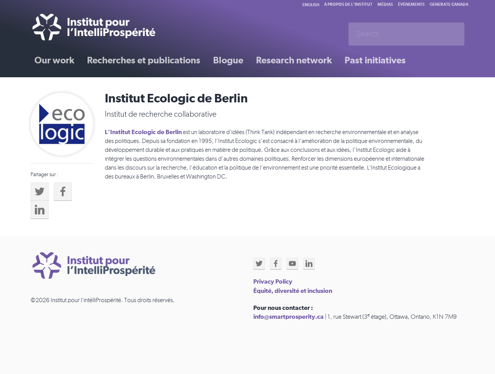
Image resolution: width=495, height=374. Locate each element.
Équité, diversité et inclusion (292, 291)
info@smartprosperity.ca (288, 317)
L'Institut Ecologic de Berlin (143, 132)
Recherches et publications (143, 60)
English (310, 5)
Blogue (228, 60)
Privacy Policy (272, 282)
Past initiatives (375, 60)
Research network (294, 60)
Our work (54, 60)
